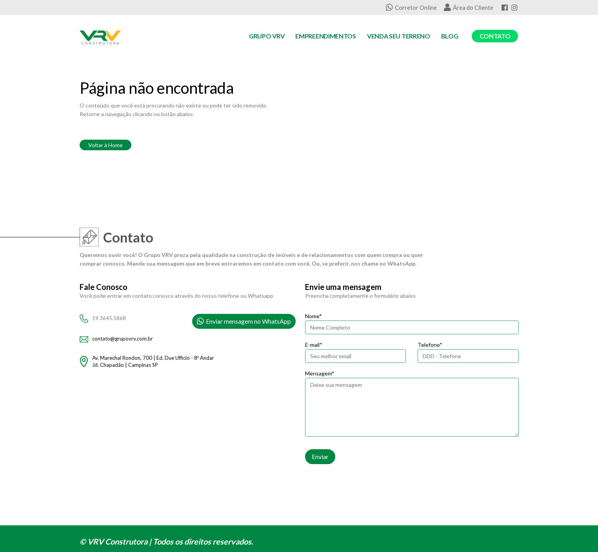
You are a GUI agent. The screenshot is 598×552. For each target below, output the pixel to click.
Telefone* (430, 344)
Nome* (313, 316)
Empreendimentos (325, 36)
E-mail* (313, 344)
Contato (495, 36)
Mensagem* (319, 373)
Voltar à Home (105, 145)
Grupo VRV (266, 36)
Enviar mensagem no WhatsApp (244, 321)
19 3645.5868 (109, 318)
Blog (449, 36)
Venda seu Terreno (398, 36)
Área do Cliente (468, 7)
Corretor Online (411, 7)
